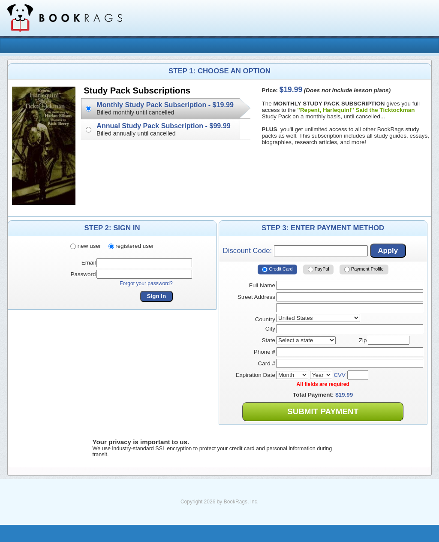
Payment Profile (364, 269)
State (268, 340)
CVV (340, 375)
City (270, 328)
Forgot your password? (146, 283)
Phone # (264, 352)
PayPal (318, 269)
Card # (266, 363)
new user (85, 246)
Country (265, 319)
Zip (363, 340)
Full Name (262, 285)
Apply (388, 251)
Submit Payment (322, 411)
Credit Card (277, 269)
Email (88, 262)
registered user (131, 246)
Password (83, 274)
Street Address (256, 297)
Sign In (156, 296)
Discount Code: (295, 250)
